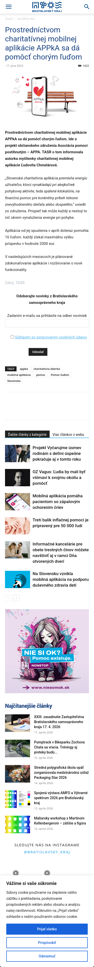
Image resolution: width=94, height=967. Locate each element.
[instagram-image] (15, 873)
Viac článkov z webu (68, 435)
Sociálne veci (26, 19)
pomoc (40, 375)
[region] (47, 921)
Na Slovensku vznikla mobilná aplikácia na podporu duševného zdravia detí (61, 579)
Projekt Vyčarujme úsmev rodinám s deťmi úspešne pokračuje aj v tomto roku (57, 453)
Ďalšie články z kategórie (27, 435)
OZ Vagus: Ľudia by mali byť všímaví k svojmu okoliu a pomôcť (59, 477)
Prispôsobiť (47, 943)
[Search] (87, 7)
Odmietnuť (47, 956)
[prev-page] (8, 598)
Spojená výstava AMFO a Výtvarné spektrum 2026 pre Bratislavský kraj (61, 798)
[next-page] (16, 598)
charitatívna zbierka (47, 369)
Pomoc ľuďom (60, 375)
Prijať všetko (47, 929)
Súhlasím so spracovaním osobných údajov (51, 337)
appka (24, 369)
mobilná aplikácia (19, 375)
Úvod (8, 19)
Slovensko (14, 381)
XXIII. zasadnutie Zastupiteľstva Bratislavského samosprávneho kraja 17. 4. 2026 (59, 722)
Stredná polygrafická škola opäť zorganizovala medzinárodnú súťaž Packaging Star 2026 (61, 773)
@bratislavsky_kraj (47, 851)
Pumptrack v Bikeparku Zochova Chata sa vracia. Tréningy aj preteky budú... (59, 747)
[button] (9, 7)
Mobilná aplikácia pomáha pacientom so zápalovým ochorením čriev (57, 501)
